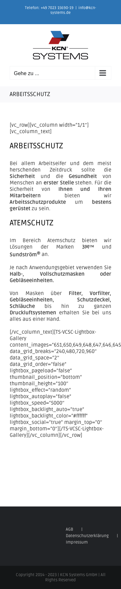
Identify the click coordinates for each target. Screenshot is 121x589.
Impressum (77, 542)
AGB (69, 529)
